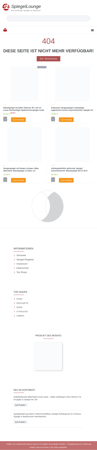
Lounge (26, 6)
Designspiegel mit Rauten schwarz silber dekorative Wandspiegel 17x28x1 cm (21, 169)
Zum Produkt (18, 120)
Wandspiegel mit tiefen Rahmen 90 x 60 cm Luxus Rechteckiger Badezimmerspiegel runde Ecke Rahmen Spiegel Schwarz (23, 109)
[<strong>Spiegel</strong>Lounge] (6, 7)
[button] (92, 30)
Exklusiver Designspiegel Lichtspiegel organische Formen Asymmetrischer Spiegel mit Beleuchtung (72, 109)
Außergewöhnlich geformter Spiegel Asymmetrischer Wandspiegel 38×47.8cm (69, 169)
